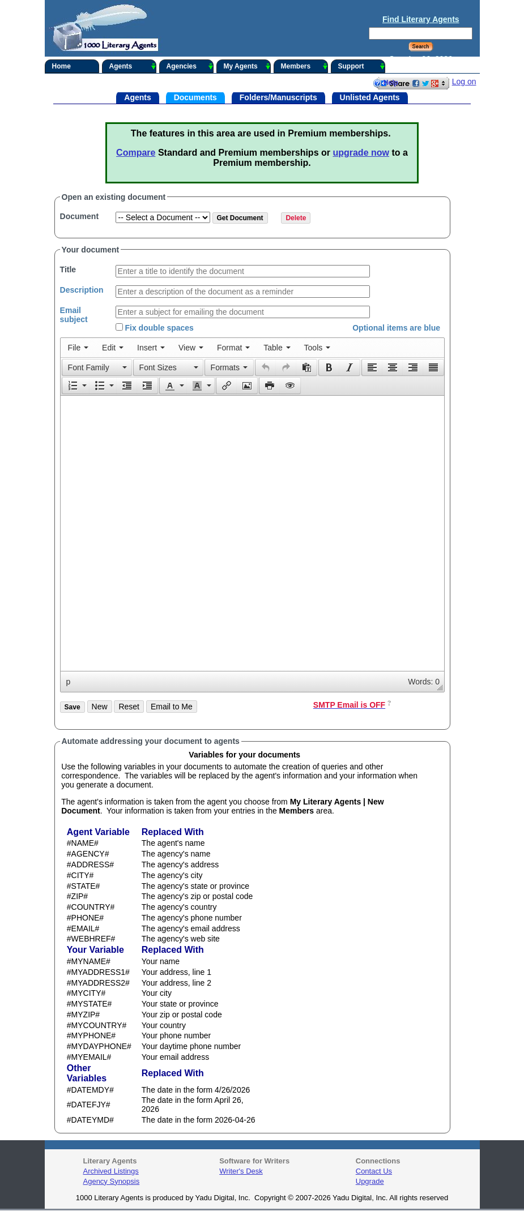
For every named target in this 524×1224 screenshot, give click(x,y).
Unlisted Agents (370, 96)
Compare (135, 152)
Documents (195, 96)
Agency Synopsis (111, 1181)
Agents (132, 66)
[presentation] (78, 348)
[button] (97, 367)
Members (304, 66)
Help (385, 83)
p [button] (68, 681)
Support (361, 66)
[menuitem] (78, 347)
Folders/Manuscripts (278, 96)
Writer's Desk (241, 1171)
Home (61, 66)
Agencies (190, 66)
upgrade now (361, 152)
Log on (464, 81)
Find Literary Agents (420, 19)
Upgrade (370, 1181)
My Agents (247, 66)
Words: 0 (424, 681)
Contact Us (374, 1171)
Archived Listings (111, 1171)
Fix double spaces (155, 327)
